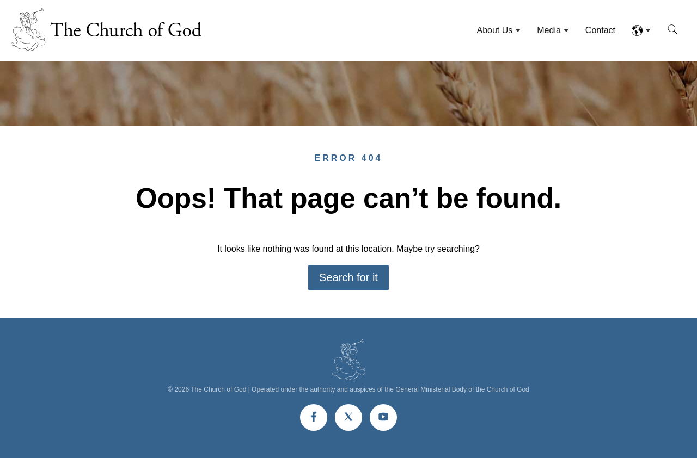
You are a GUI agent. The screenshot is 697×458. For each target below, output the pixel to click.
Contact (600, 30)
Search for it (348, 277)
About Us (494, 30)
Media (549, 30)
